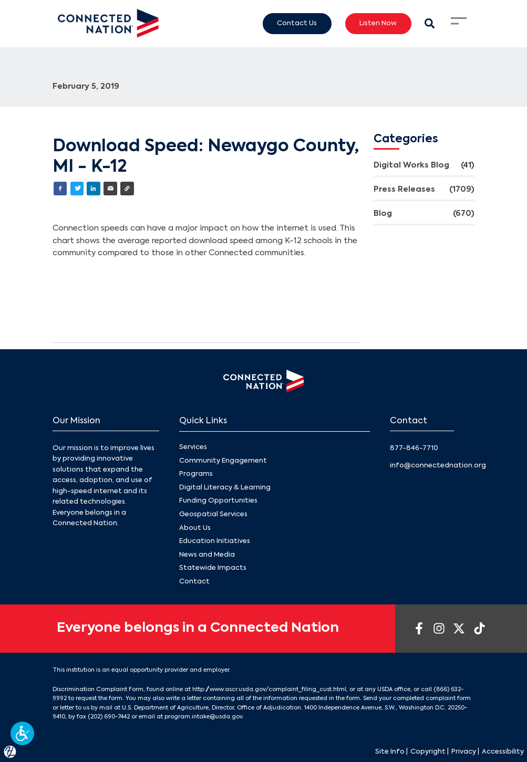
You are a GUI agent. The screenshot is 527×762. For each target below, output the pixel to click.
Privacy (463, 751)
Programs (196, 474)
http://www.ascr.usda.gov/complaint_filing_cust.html (269, 689)
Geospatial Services (213, 514)
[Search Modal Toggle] (430, 23)
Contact (194, 581)
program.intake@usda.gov (203, 716)
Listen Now (378, 23)
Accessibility (503, 751)
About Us (195, 527)
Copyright (428, 751)
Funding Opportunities (218, 500)
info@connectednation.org (438, 465)
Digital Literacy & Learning (225, 487)
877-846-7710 (414, 448)
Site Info (390, 751)
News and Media (207, 554)
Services (193, 447)
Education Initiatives (214, 541)
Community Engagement (223, 460)
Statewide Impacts (212, 568)
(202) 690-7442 (109, 716)
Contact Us (297, 23)
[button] (22, 733)
